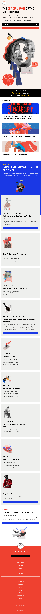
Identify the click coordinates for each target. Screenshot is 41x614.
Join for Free (20, 28)
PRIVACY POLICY (20, 610)
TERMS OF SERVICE (20, 609)
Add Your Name (25, 95)
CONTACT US (20, 573)
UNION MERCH (20, 562)
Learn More (20, 24)
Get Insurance (20, 595)
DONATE (20, 568)
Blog (20, 593)
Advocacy (20, 584)
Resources (20, 587)
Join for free (21, 555)
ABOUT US (20, 560)
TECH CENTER (20, 565)
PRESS (20, 571)
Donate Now (20, 523)
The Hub (20, 590)
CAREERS (20, 579)
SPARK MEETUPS (20, 581)
